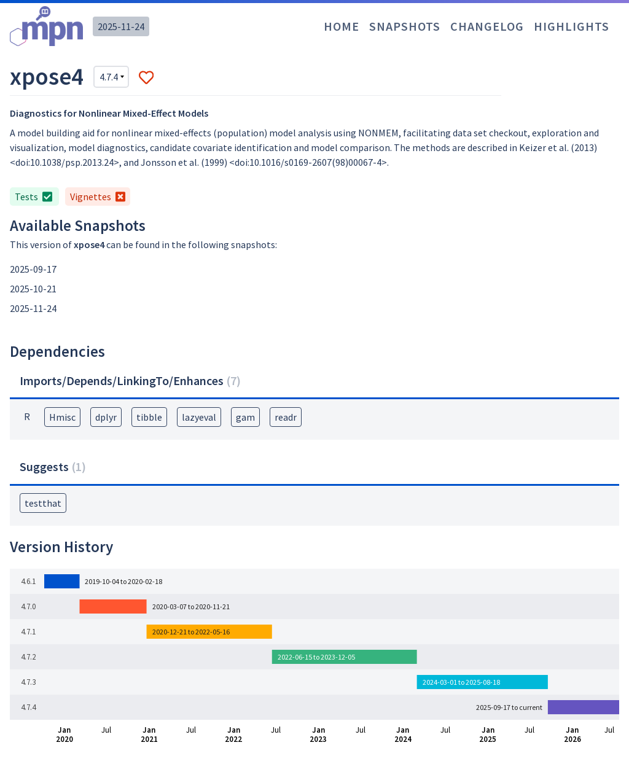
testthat (43, 503)
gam (245, 417)
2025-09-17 (33, 269)
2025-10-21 (33, 289)
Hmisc (62, 417)
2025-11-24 (121, 26)
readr (286, 417)
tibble (149, 417)
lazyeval (199, 417)
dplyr (106, 417)
